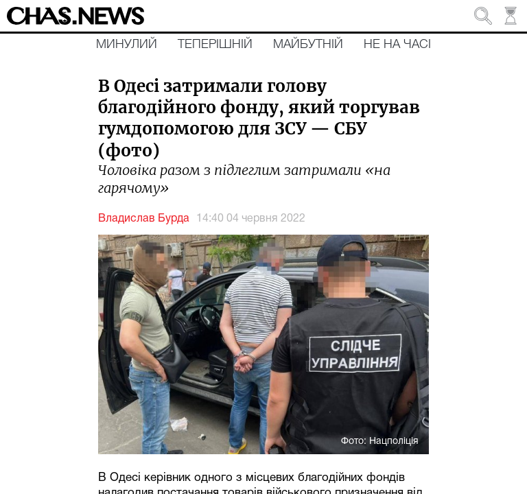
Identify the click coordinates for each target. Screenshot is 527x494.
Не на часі (397, 44)
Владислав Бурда (143, 219)
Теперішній (215, 44)
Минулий (126, 44)
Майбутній (308, 44)
